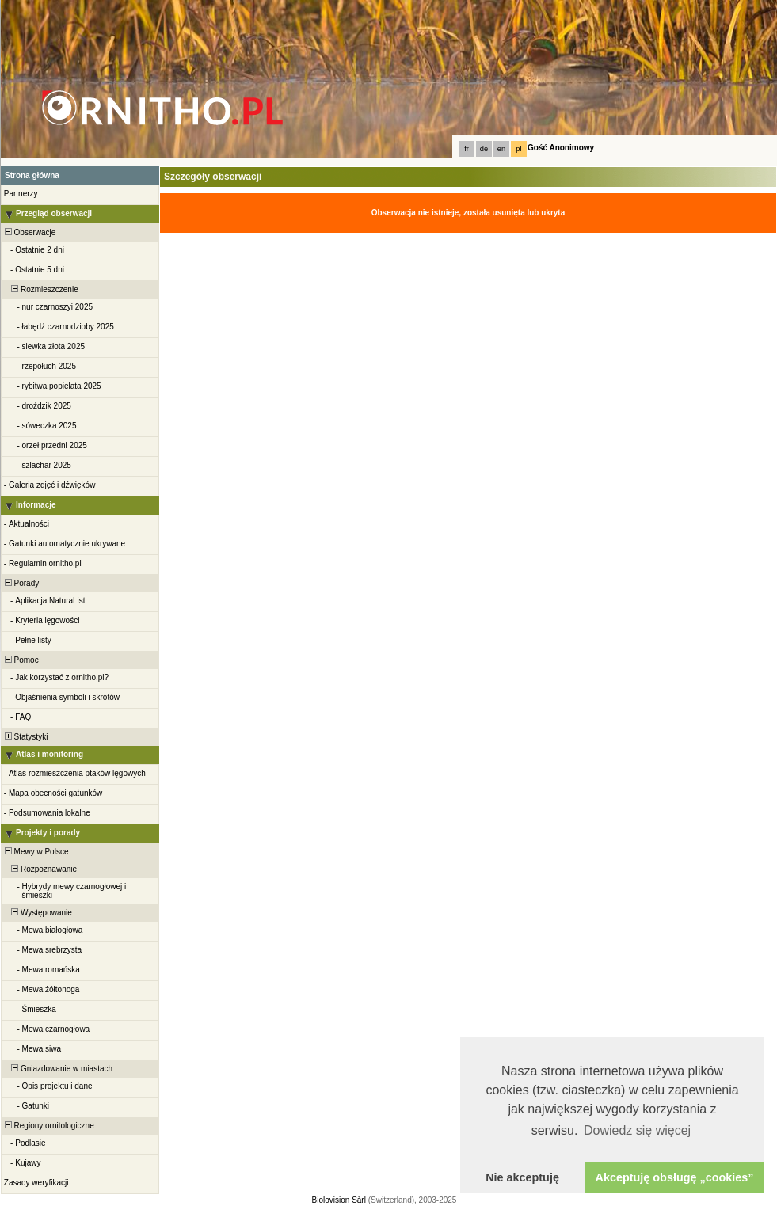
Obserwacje (28, 232)
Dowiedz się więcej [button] (637, 1130)
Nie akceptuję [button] (522, 1177)
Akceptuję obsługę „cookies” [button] (675, 1177)
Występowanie (37, 912)
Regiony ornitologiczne (48, 1125)
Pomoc (20, 660)
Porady (20, 583)
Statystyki (25, 736)
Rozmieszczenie (40, 289)
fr (466, 149)
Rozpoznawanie (39, 869)
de (484, 149)
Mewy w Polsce (35, 851)
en (501, 149)
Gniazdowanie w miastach (57, 1068)
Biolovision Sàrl (339, 1200)
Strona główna (32, 175)
